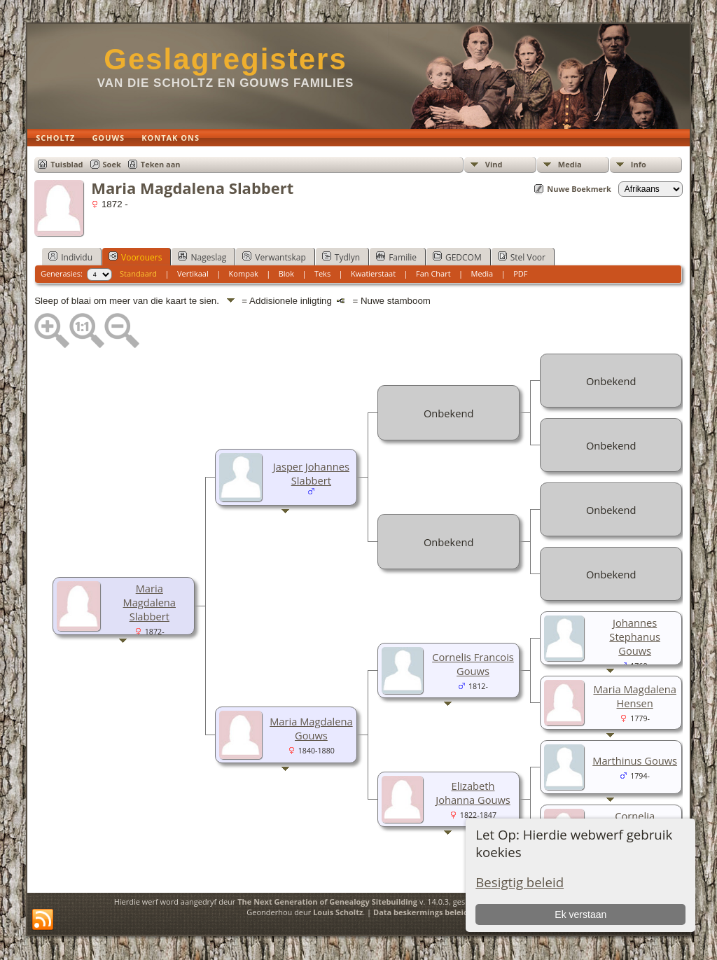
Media (570, 164)
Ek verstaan (580, 914)
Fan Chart (433, 273)
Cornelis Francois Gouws (473, 664)
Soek (112, 164)
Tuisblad (66, 164)
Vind (494, 164)
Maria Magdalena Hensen (634, 696)
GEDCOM (457, 257)
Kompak (243, 273)
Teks (322, 273)
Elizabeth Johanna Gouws (473, 793)
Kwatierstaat (373, 273)
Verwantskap (273, 257)
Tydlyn (341, 257)
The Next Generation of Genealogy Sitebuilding (327, 901)
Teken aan (161, 164)
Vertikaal (193, 273)
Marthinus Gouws (634, 760)
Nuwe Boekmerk (579, 188)
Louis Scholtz (338, 912)
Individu (70, 257)
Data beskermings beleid (420, 912)
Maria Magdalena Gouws (311, 728)
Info (638, 164)
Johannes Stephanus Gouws (634, 636)
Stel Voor (521, 257)
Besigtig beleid (519, 882)
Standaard (138, 273)
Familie (396, 257)
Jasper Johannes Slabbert (311, 473)
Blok (286, 273)
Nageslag (202, 257)
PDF (520, 273)
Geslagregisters (225, 59)
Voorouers (135, 257)
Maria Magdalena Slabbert (149, 602)
